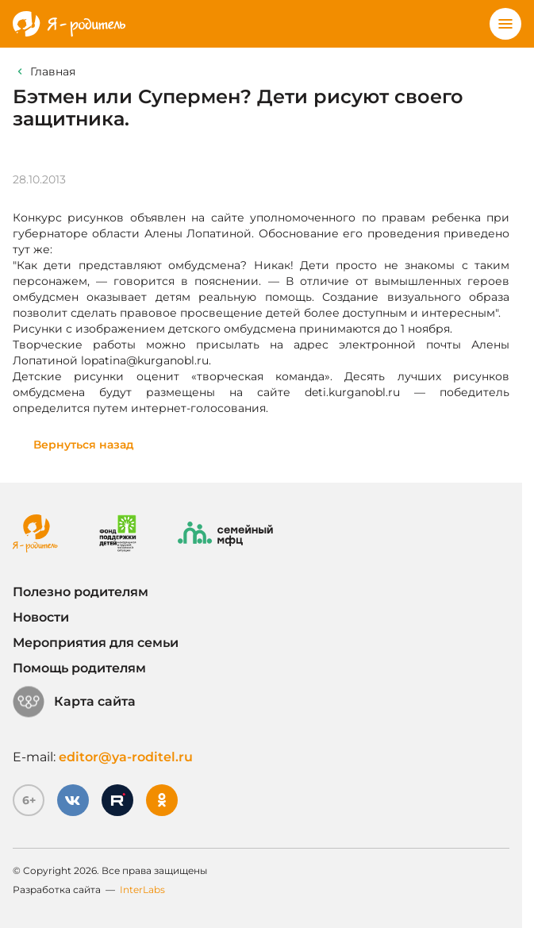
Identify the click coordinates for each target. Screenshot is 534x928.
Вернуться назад (83, 444)
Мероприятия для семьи (96, 642)
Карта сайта (74, 702)
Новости (41, 617)
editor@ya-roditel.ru (126, 756)
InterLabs (142, 889)
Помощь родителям (79, 668)
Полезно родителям (80, 591)
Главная (52, 71)
